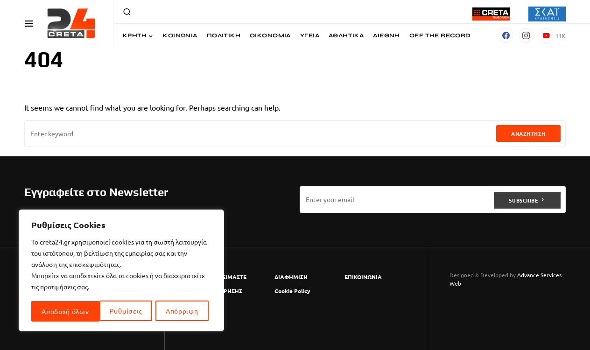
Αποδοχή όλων (177, 311)
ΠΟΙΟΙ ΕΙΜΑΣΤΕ (225, 276)
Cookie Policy (292, 290)
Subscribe (523, 199)
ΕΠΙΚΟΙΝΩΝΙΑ (363, 276)
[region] (121, 271)
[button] (29, 23)
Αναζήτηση (528, 133)
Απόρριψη (114, 311)
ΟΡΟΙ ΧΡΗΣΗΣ (223, 290)
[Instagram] (526, 35)
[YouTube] (552, 35)
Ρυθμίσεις (58, 311)
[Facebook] (506, 35)
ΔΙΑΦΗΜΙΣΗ (291, 276)
